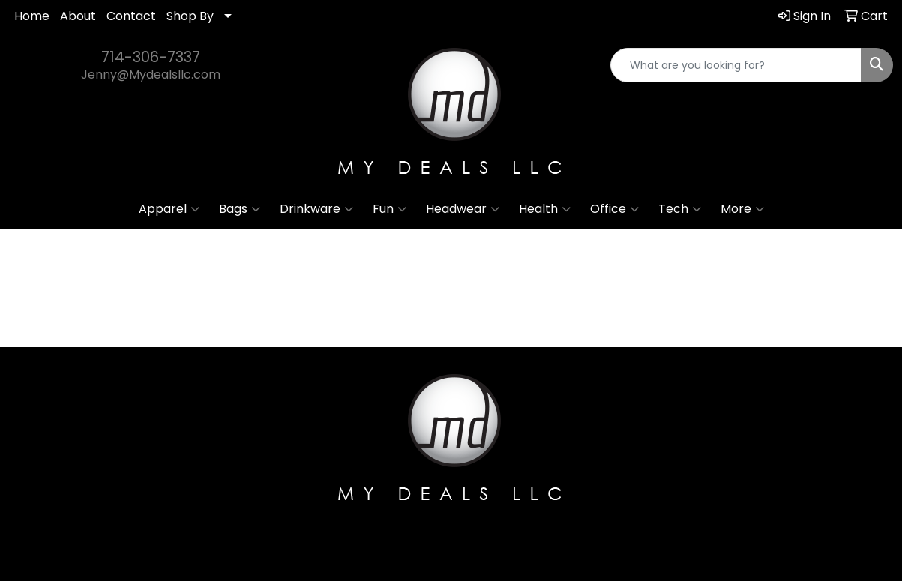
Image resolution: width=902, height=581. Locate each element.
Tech (679, 209)
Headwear (462, 209)
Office (614, 209)
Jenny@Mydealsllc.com (150, 74)
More (742, 209)
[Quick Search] (736, 65)
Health (545, 209)
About (78, 16)
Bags (239, 209)
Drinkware (316, 209)
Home (31, 16)
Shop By (190, 16)
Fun (389, 209)
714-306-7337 (150, 56)
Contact (131, 16)
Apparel (169, 209)
